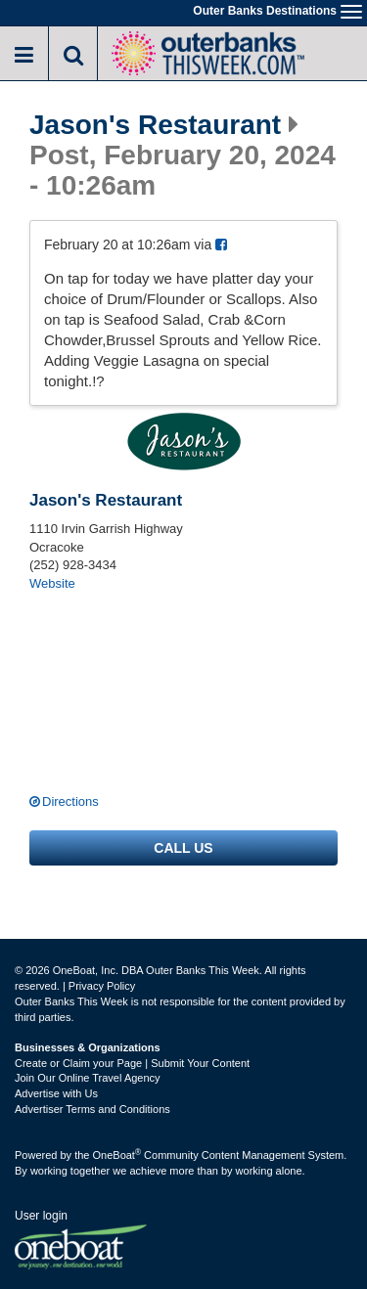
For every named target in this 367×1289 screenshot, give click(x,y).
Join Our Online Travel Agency (88, 1078)
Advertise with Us (56, 1093)
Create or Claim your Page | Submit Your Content (132, 1063)
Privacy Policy (102, 986)
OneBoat (117, 1155)
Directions (70, 801)
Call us (183, 848)
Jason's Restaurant (155, 125)
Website (52, 583)
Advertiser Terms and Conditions (92, 1109)
